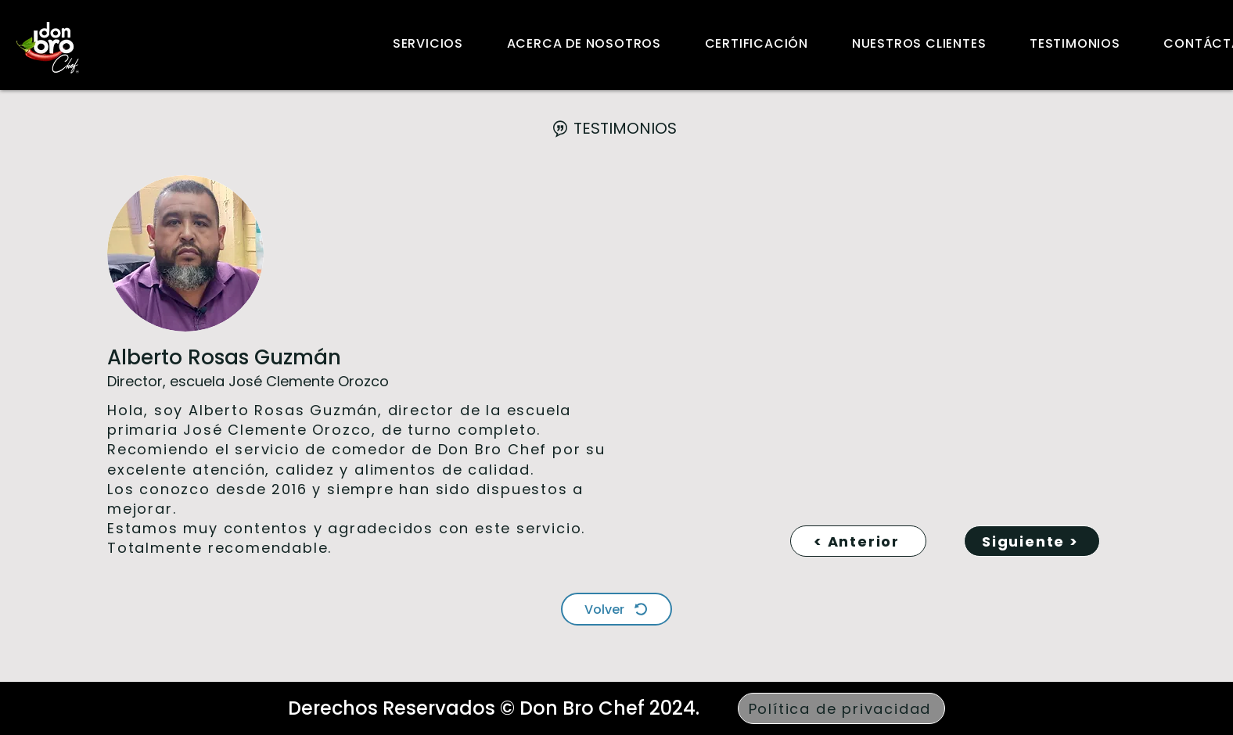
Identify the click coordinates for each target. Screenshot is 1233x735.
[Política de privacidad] (841, 708)
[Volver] (616, 609)
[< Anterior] (858, 541)
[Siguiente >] (1032, 541)
